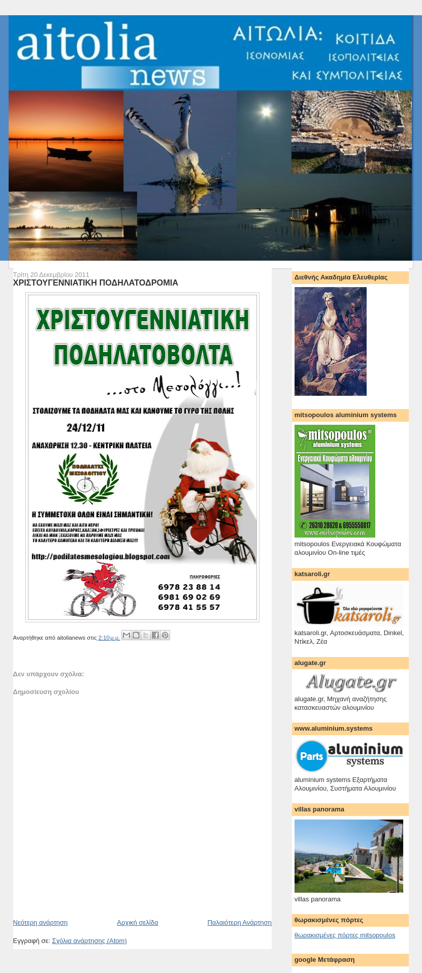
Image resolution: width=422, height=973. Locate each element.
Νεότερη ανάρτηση (40, 922)
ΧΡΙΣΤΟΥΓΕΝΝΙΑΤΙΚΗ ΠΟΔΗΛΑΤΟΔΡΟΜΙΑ (95, 282)
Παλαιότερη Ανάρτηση (239, 922)
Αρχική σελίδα (137, 922)
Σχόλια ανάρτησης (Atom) (89, 941)
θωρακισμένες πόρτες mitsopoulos (345, 935)
